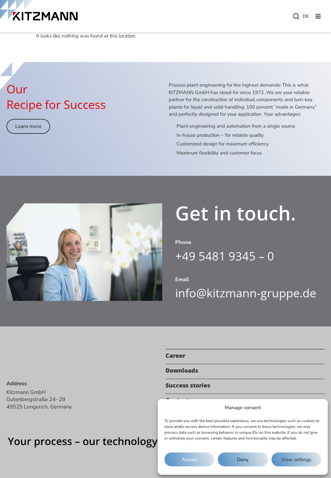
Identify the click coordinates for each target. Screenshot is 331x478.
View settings (296, 459)
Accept (189, 459)
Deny (243, 459)
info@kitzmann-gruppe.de (245, 293)
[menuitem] (305, 16)
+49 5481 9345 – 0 (224, 256)
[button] (318, 16)
